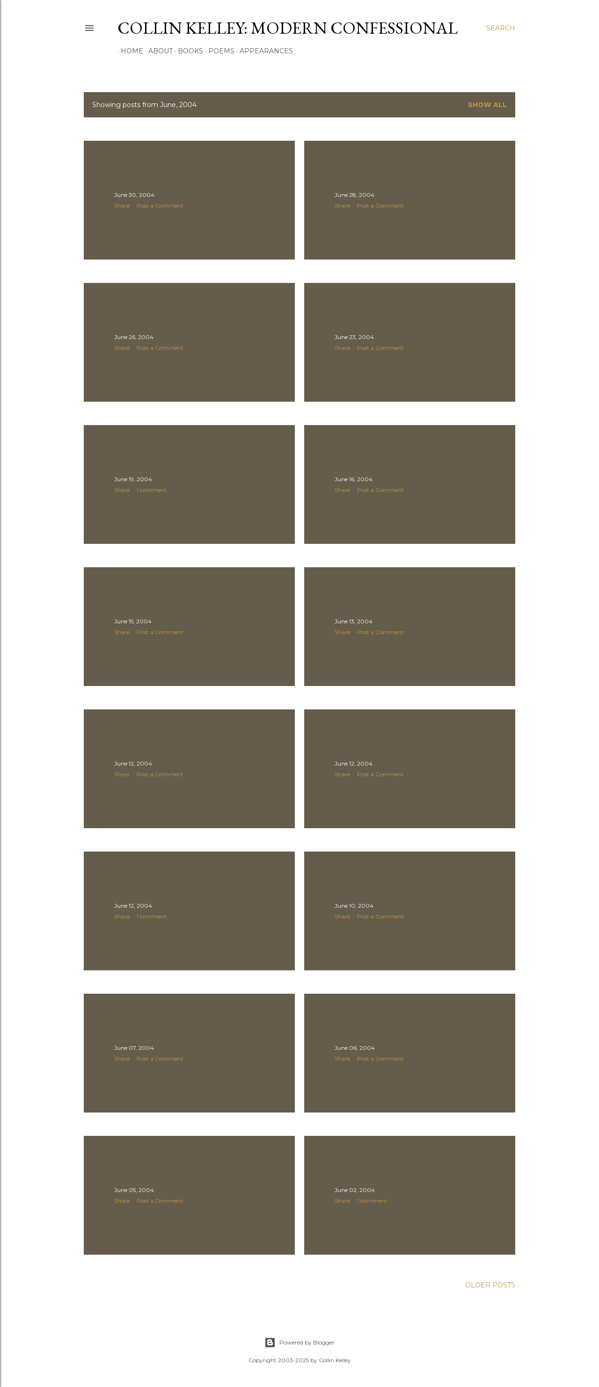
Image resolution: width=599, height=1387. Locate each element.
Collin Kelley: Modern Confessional (287, 28)
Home (128, 51)
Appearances (263, 51)
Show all (487, 105)
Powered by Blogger (299, 1342)
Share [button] (122, 205)
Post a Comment (160, 205)
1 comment (152, 489)
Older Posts (490, 1285)
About (157, 51)
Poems (218, 51)
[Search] (500, 28)
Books (187, 51)
